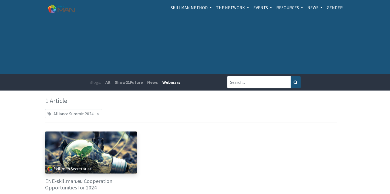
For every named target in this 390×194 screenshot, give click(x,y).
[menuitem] (335, 7)
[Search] (296, 82)
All (107, 82)
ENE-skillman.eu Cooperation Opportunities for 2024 (78, 184)
